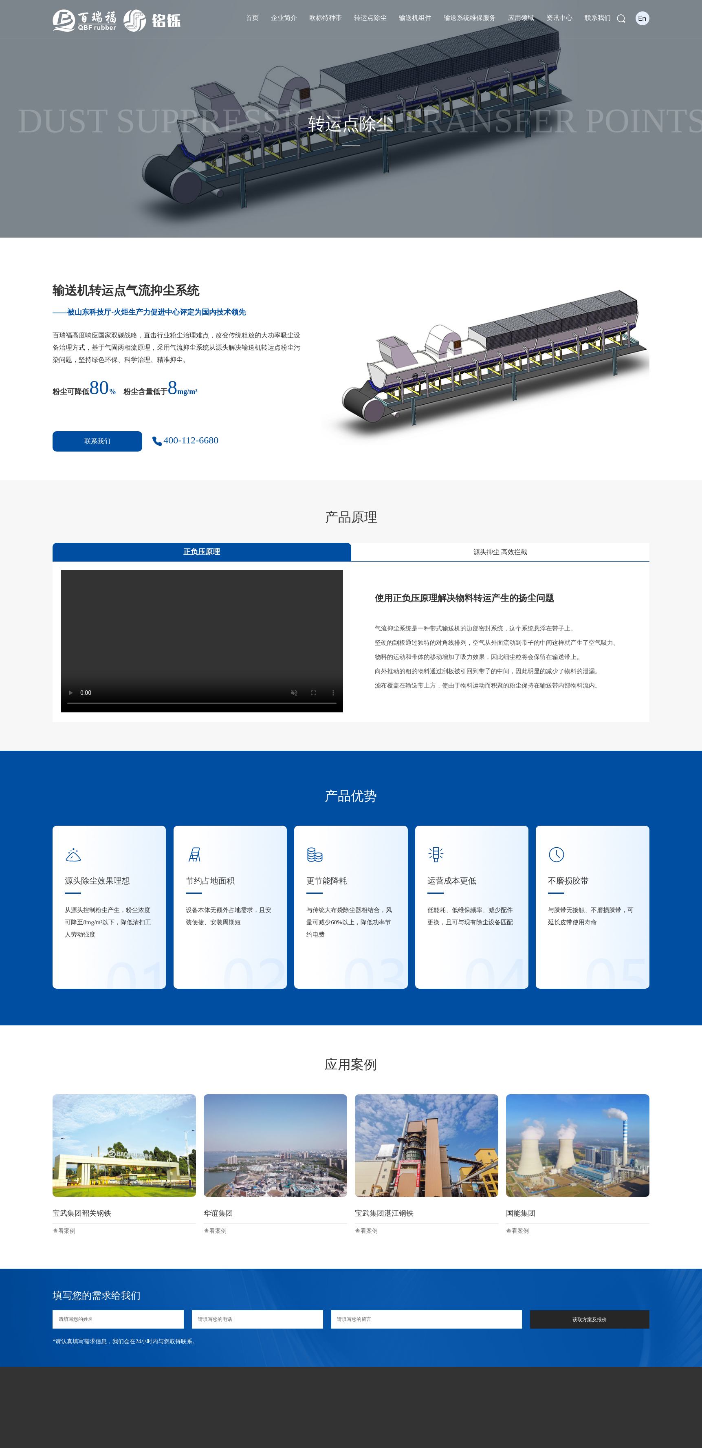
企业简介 (284, 17)
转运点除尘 (370, 17)
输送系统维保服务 (470, 17)
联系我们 (598, 17)
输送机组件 (415, 17)
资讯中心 (559, 17)
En (642, 18)
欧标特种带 (325, 17)
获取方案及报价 (589, 1319)
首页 (252, 17)
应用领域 (521, 17)
